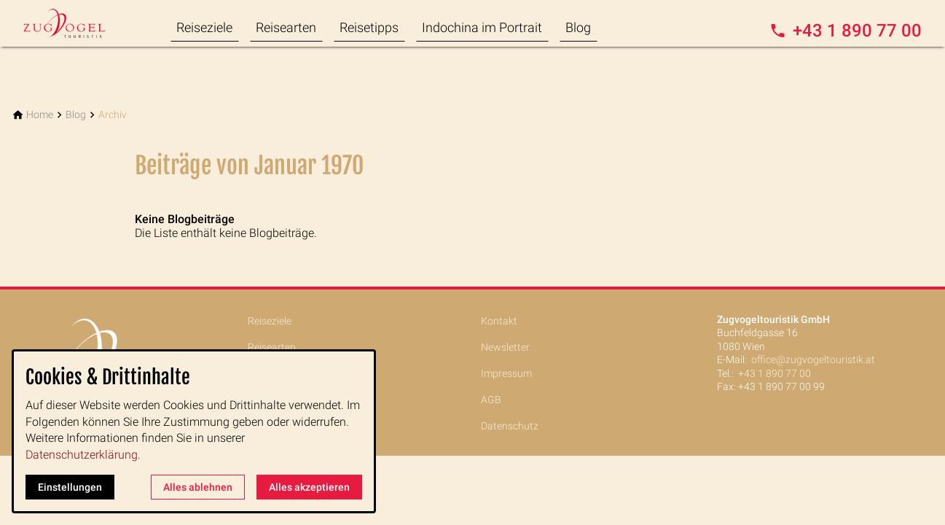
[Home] (39, 115)
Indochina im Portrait (482, 27)
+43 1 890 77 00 (774, 373)
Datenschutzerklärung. (83, 455)
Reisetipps (369, 27)
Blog (578, 27)
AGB (491, 399)
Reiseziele (204, 27)
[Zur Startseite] (81, 23)
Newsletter (505, 347)
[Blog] (76, 115)
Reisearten (286, 27)
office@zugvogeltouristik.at (813, 359)
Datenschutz (509, 426)
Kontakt (499, 321)
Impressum (506, 373)
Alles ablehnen (197, 487)
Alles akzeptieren (309, 487)
